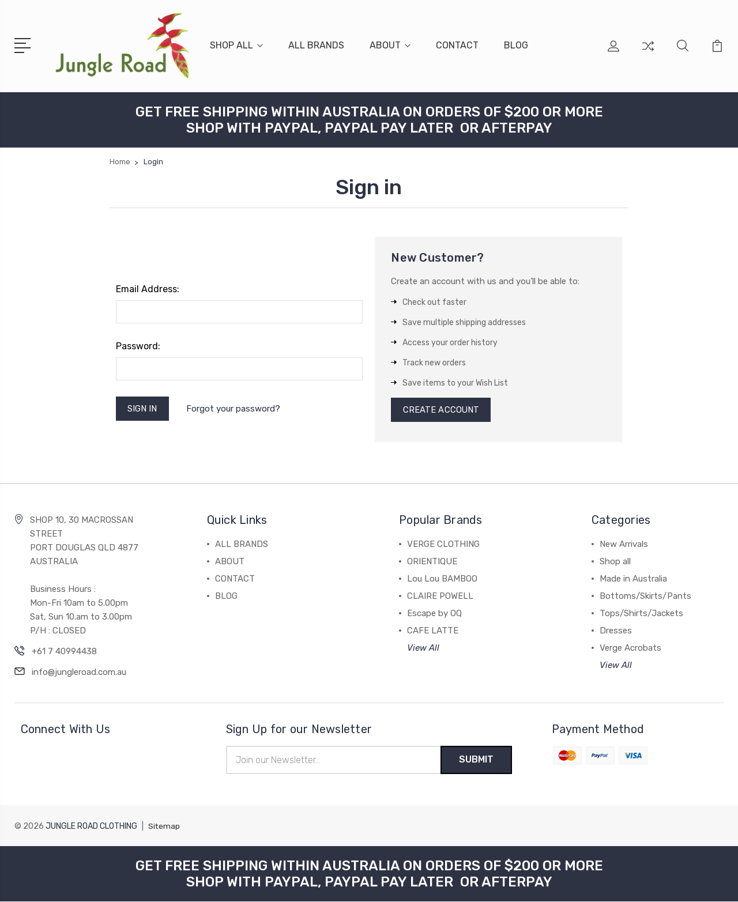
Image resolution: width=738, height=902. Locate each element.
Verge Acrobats (630, 648)
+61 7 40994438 (64, 652)
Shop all (615, 562)
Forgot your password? (234, 408)
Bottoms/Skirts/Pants (645, 596)
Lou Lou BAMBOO (442, 579)
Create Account (441, 410)
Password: (138, 345)
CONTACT (457, 45)
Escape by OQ (434, 614)
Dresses (616, 631)
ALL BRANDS (316, 45)
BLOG (516, 45)
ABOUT (390, 45)
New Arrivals (624, 544)
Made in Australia (633, 579)
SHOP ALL (236, 45)
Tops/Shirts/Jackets (641, 614)
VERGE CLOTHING (443, 544)
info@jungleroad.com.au (79, 672)
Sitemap (164, 827)
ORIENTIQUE (432, 562)
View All (423, 648)
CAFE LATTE (432, 631)
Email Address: (147, 288)
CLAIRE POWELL (440, 596)
